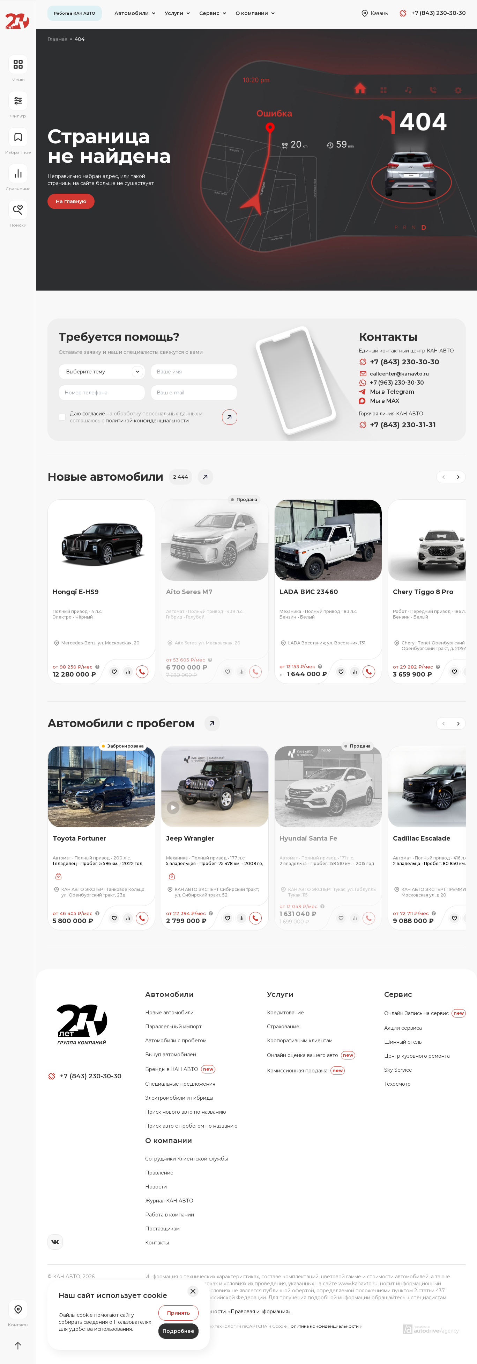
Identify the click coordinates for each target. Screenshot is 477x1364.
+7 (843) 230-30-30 (399, 362)
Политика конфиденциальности (324, 1326)
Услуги (280, 994)
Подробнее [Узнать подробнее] (178, 1331)
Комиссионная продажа (306, 1070)
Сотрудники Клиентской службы (186, 1159)
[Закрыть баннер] (193, 1291)
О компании (168, 1140)
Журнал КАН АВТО (169, 1201)
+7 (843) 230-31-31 (397, 425)
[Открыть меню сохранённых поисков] (18, 214)
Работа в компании (169, 1215)
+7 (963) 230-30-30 (391, 383)
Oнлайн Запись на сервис (425, 1013)
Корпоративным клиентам (300, 1040)
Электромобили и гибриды (179, 1098)
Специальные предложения (180, 1084)
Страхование (283, 1026)
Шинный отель (403, 1042)
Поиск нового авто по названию (185, 1112)
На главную (71, 201)
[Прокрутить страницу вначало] (18, 1346)
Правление (159, 1173)
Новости (156, 1187)
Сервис (398, 994)
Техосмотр (397, 1084)
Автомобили (169, 994)
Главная (57, 39)
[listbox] (102, 371)
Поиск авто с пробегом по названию (191, 1126)
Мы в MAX (379, 401)
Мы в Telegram (386, 391)
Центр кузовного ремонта (417, 1056)
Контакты (157, 1243)
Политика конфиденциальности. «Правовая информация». (218, 1311)
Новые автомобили (169, 1012)
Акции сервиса (403, 1028)
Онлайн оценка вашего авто (311, 1055)
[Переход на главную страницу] (17, 21)
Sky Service (398, 1070)
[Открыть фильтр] (18, 105)
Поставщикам (162, 1229)
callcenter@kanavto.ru (394, 374)
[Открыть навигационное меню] (18, 69)
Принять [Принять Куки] (178, 1313)
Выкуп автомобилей (170, 1054)
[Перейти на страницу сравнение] (18, 178)
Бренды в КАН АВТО (180, 1069)
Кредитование (285, 1012)
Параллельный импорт (173, 1026)
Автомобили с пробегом (176, 1040)
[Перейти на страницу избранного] (18, 141)
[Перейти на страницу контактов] (18, 1314)
